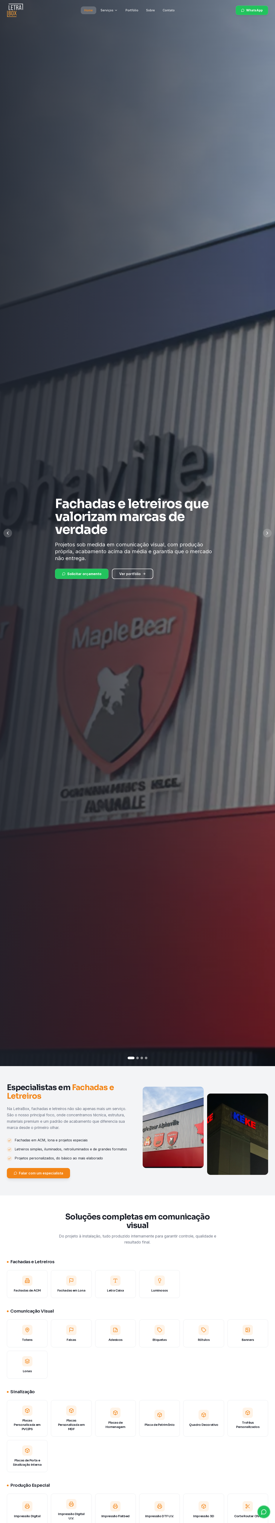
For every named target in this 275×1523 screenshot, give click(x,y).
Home (88, 10)
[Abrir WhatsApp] (264, 1512)
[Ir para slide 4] (146, 1058)
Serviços (109, 10)
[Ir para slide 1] (131, 1058)
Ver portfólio (132, 574)
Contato (169, 10)
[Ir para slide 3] (142, 1058)
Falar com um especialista (38, 1179)
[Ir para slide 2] (137, 1058)
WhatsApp (252, 10)
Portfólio (131, 10)
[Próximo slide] (267, 533)
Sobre (150, 10)
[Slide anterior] (7, 533)
